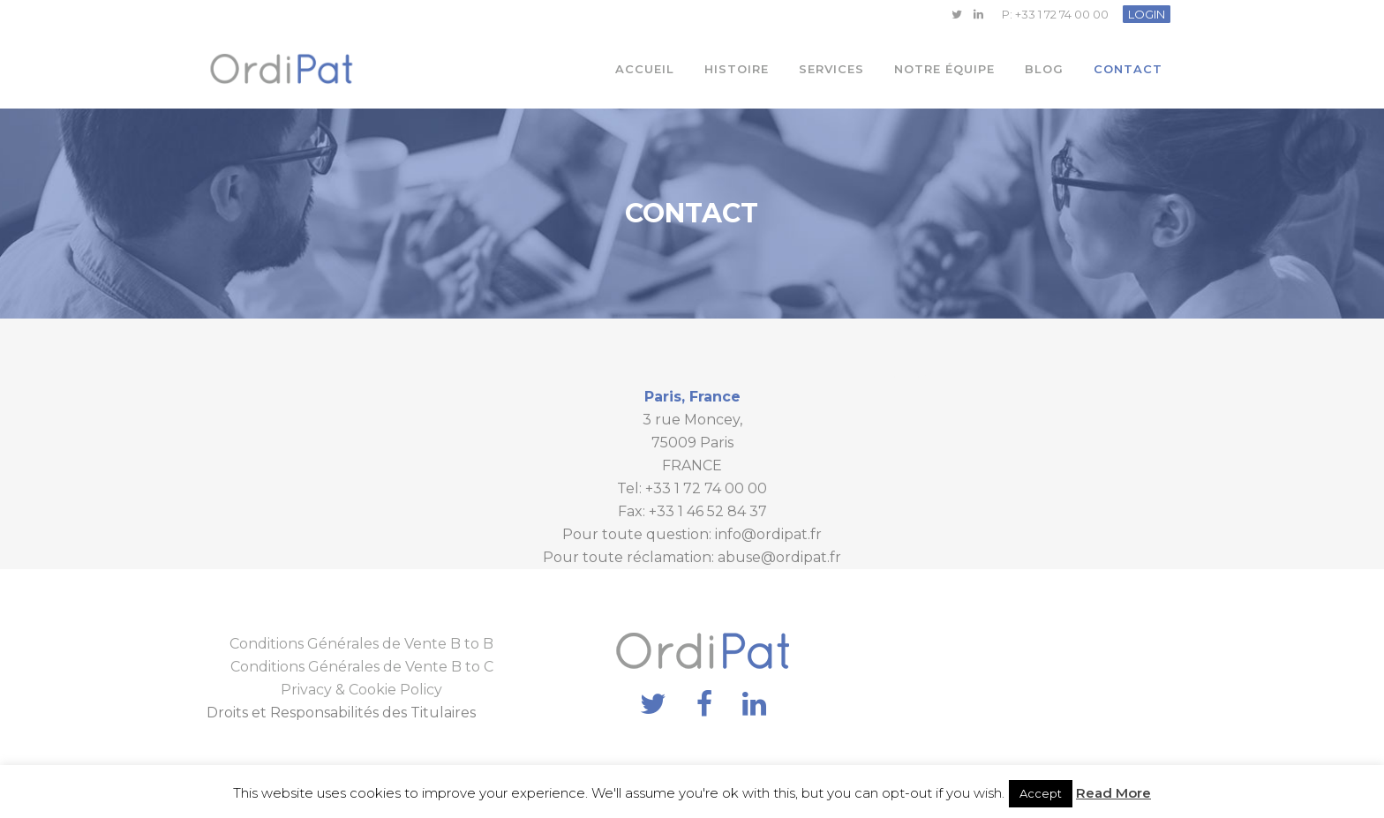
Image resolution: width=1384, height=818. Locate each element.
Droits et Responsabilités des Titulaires (341, 712)
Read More (1113, 792)
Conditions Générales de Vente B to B (361, 643)
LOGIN (1146, 14)
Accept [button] (1040, 793)
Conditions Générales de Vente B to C (361, 666)
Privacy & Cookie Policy (361, 689)
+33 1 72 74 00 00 (1062, 14)
